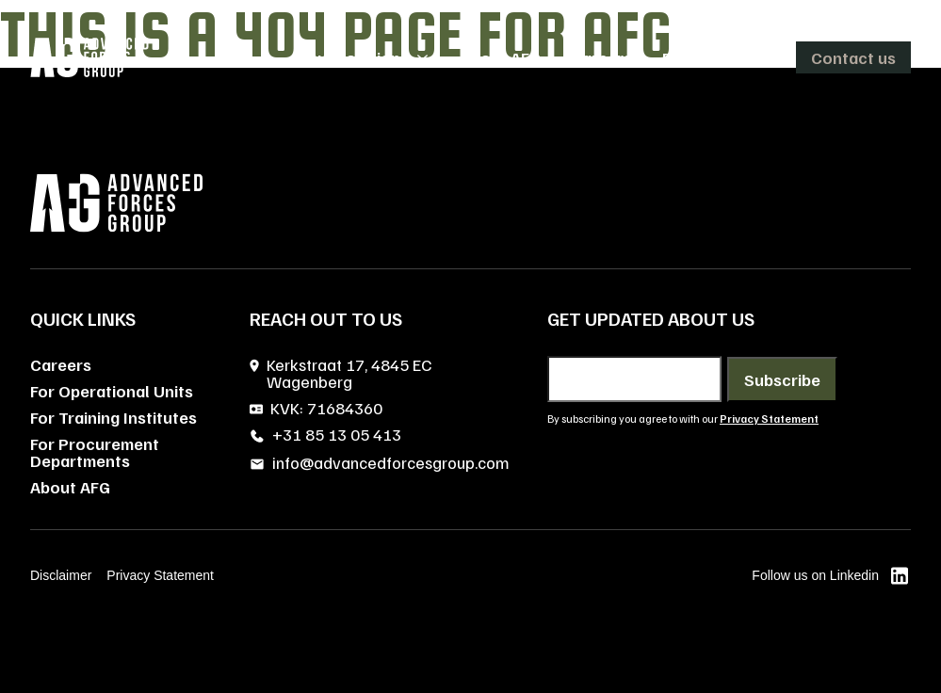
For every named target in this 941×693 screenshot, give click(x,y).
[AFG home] (89, 57)
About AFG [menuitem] (501, 57)
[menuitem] (367, 57)
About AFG (70, 486)
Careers (60, 364)
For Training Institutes (113, 417)
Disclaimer (60, 575)
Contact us (853, 57)
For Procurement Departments (94, 452)
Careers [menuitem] (601, 57)
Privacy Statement (160, 575)
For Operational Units (111, 390)
